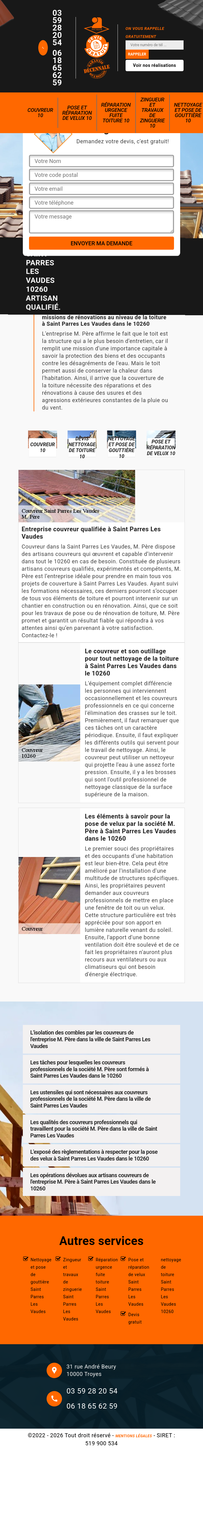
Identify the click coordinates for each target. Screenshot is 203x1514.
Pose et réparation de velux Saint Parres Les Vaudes (138, 1282)
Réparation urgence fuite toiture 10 (116, 113)
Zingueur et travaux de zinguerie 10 (152, 112)
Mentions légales (133, 1436)
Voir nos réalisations (154, 65)
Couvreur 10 (40, 112)
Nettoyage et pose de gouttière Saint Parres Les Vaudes (40, 1285)
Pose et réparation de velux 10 (77, 112)
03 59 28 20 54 (57, 27)
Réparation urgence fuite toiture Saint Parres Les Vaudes (105, 1285)
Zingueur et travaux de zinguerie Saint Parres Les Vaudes (72, 1289)
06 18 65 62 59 (57, 67)
